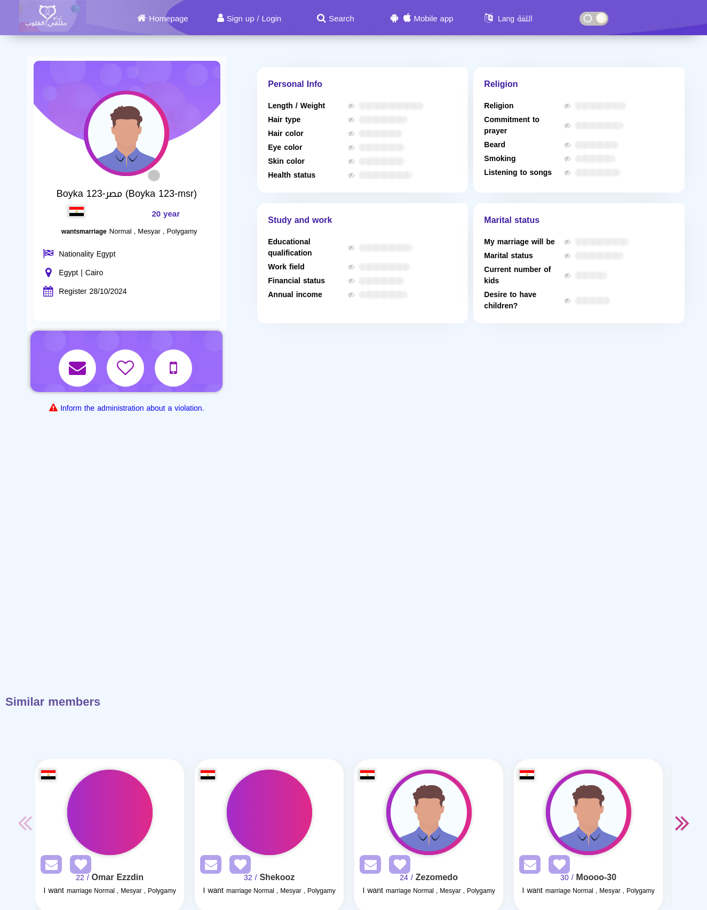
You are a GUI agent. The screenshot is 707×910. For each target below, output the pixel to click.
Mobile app (433, 18)
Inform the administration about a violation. (132, 408)
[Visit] (109, 812)
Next (682, 822)
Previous (25, 822)
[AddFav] (78, 866)
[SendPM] (48, 866)
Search (341, 18)
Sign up (241, 18)
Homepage (168, 18)
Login (271, 18)
